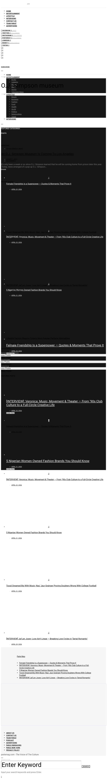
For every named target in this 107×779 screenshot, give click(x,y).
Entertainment (13, 14)
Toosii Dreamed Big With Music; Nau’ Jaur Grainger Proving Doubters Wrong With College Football (51, 232)
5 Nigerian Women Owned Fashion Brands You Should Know (34, 290)
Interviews (11, 18)
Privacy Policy (13, 750)
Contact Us (11, 21)
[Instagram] (11, 35)
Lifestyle (10, 16)
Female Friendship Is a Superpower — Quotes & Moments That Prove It (38, 184)
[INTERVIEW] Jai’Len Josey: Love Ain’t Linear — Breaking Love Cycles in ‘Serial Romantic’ (47, 285)
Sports (13, 90)
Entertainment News (14, 148)
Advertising (11, 26)
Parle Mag (21, 656)
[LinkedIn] (6, 40)
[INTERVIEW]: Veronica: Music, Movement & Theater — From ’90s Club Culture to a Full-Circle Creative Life (54, 237)
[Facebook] (8, 30)
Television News (17, 92)
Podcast (10, 740)
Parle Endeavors (13, 745)
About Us (10, 733)
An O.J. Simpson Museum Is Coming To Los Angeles (37, 154)
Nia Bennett (11, 161)
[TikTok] (5, 45)
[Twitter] (10, 33)
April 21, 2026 (16, 238)
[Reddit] (10, 42)
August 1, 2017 (11, 159)
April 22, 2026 (16, 351)
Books (13, 80)
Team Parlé (11, 23)
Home (8, 11)
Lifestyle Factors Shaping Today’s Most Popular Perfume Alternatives (38, 338)
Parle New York (13, 748)
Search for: (5, 760)
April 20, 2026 (16, 291)
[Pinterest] (11, 37)
